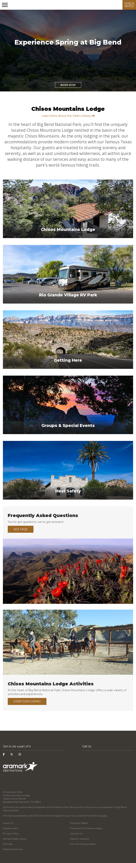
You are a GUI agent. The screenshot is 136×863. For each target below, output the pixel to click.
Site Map (8, 843)
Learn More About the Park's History (68, 116)
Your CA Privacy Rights (83, 843)
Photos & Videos (79, 823)
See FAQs (21, 529)
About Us (8, 823)
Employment (10, 828)
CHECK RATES (129, 5)
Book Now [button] (68, 84)
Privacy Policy (69, 815)
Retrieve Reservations (15, 838)
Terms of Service (91, 815)
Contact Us (76, 833)
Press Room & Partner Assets (86, 828)
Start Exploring (27, 701)
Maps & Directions (13, 849)
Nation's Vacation (79, 838)
